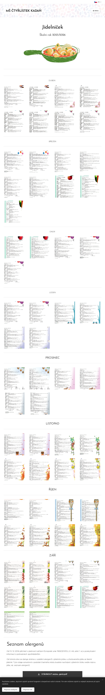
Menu (96, 11)
